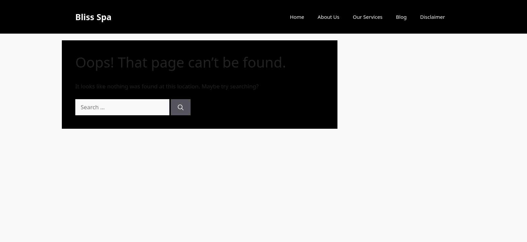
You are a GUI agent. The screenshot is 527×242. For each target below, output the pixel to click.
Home (297, 16)
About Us (328, 16)
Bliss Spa (93, 17)
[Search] (181, 107)
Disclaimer (432, 16)
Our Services (367, 16)
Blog (401, 16)
